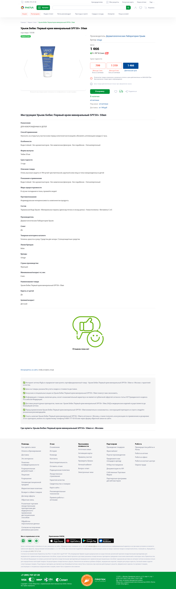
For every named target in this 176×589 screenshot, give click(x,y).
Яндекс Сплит (48, 14)
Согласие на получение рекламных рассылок (30, 529)
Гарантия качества (57, 480)
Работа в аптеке (141, 453)
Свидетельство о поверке (60, 484)
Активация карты (85, 453)
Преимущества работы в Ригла (145, 448)
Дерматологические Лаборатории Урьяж (125, 36)
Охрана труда (140, 465)
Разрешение (26, 479)
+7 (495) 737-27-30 (30, 575)
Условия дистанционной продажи (31, 484)
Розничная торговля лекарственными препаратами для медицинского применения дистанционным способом (29, 511)
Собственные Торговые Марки (116, 474)
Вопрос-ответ (83, 469)
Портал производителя (116, 455)
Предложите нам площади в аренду (114, 460)
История (53, 451)
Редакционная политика (60, 470)
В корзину (99, 91)
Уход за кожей (124, 14)
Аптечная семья (84, 449)
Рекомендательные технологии (57, 493)
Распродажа (35, 14)
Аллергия (111, 14)
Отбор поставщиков (115, 465)
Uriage (99, 40)
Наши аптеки (141, 2)
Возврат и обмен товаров (31, 492)
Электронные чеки (85, 472)
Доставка (25, 455)
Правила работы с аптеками (57, 499)
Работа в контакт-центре (145, 461)
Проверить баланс (85, 461)
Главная (23, 22)
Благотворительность (58, 463)
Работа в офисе (141, 457)
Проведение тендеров (115, 447)
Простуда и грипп (81, 14)
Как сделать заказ (28, 447)
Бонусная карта (128, 2)
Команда (53, 455)
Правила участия (85, 457)
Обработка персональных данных (30, 523)
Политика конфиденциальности (30, 464)
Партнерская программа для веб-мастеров (116, 480)
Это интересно (27, 459)
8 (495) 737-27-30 (35, 551)
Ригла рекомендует (64, 14)
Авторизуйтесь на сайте (29, 370)
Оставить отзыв (56, 466)
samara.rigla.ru (92, 546)
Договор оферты (28, 496)
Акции (24, 14)
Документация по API (115, 469)
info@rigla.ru (125, 584)
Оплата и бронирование (31, 451)
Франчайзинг (112, 451)
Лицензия (25, 475)
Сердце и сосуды (98, 14)
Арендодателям (97, 2)
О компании (55, 447)
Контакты (54, 459)
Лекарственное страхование (56, 475)
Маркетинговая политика (31, 488)
